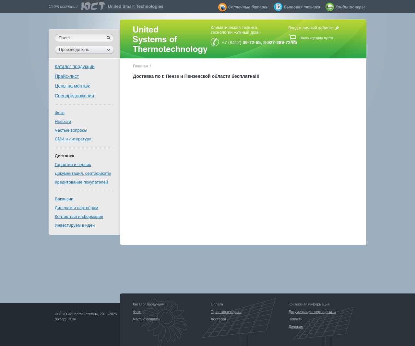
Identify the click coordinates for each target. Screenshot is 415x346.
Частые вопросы (71, 130)
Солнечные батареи (248, 7)
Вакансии (64, 199)
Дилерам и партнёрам (76, 207)
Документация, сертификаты (83, 173)
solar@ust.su (65, 319)
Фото (60, 112)
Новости (63, 121)
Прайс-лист (67, 76)
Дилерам (296, 326)
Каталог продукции (75, 66)
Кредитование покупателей (81, 182)
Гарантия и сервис (73, 164)
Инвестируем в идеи (75, 225)
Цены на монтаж (72, 86)
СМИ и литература (73, 139)
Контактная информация (79, 216)
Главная (140, 66)
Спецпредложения (74, 95)
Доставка (64, 155)
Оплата (217, 304)
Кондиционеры (350, 7)
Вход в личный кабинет (311, 27)
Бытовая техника (302, 7)
